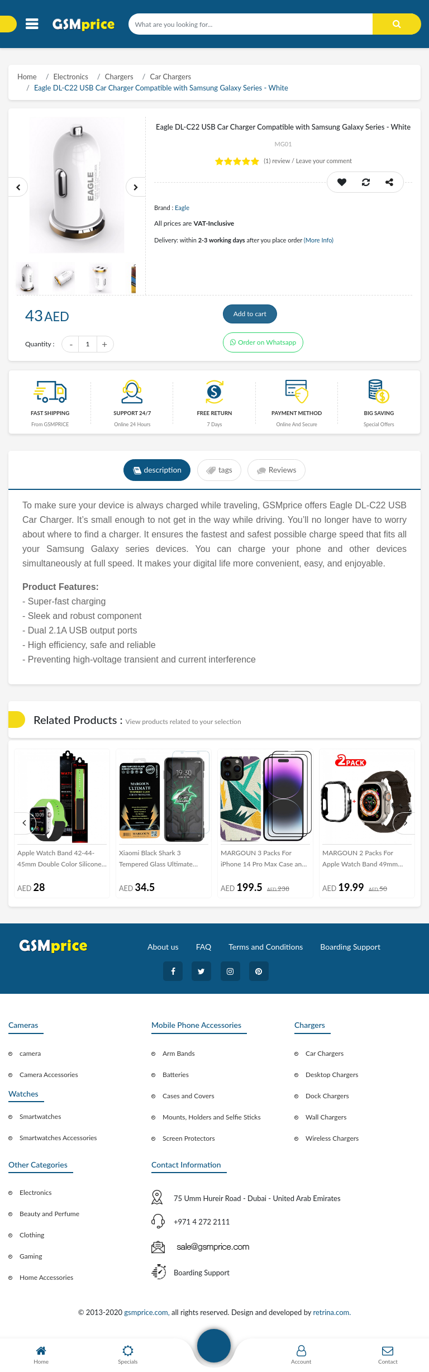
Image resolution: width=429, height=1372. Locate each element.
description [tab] (156, 474)
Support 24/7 (132, 416)
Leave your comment (324, 160)
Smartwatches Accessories (58, 1141)
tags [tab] (219, 474)
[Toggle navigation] (31, 24)
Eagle (182, 207)
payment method (296, 416)
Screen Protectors (189, 1141)
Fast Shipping (50, 416)
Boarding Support (350, 950)
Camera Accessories (49, 1077)
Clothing (32, 1238)
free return (214, 416)
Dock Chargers (327, 1098)
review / (280, 160)
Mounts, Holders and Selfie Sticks (212, 1120)
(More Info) (318, 240)
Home (27, 76)
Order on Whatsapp (263, 345)
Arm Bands (179, 1056)
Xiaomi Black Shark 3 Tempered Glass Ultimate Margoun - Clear (156, 862)
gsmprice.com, (147, 1315)
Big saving (379, 416)
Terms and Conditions (265, 950)
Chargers (119, 76)
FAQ (204, 950)
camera (30, 1056)
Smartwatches (40, 1120)
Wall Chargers (326, 1120)
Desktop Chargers (332, 1077)
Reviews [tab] (277, 474)
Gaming (31, 1259)
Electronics (71, 76)
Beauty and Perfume (49, 1217)
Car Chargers (170, 76)
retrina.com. (332, 1315)
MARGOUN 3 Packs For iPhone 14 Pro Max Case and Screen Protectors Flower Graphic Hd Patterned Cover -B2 (264, 862)
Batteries (176, 1077)
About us (163, 950)
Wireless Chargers (332, 1141)
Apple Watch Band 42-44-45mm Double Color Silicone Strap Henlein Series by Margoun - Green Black (59, 862)
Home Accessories (46, 1280)
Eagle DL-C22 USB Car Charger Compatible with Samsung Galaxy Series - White (161, 87)
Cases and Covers (188, 1098)
